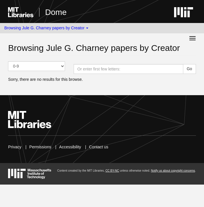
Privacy (14, 147)
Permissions (40, 147)
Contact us (98, 147)
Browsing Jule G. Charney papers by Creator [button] (46, 28)
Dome (56, 12)
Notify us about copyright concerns (173, 170)
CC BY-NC (112, 170)
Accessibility (70, 147)
